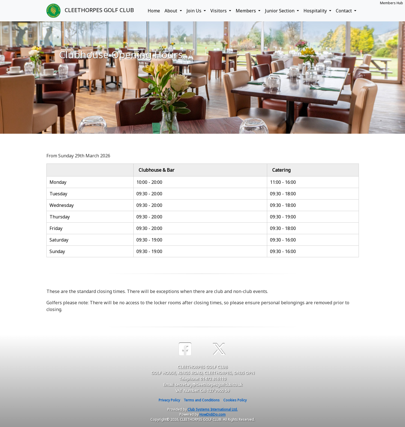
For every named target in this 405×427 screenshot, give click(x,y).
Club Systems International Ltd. (213, 409)
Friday (56, 228)
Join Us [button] (194, 11)
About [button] (171, 11)
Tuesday (58, 194)
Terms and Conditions (202, 400)
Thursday (60, 217)
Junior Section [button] (280, 11)
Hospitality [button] (315, 11)
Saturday (59, 240)
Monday (58, 182)
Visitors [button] (219, 11)
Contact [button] (344, 11)
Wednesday (62, 205)
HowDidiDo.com (212, 414)
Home (154, 11)
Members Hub (391, 3)
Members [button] (246, 11)
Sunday (57, 251)
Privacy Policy (169, 400)
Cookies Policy (235, 400)
